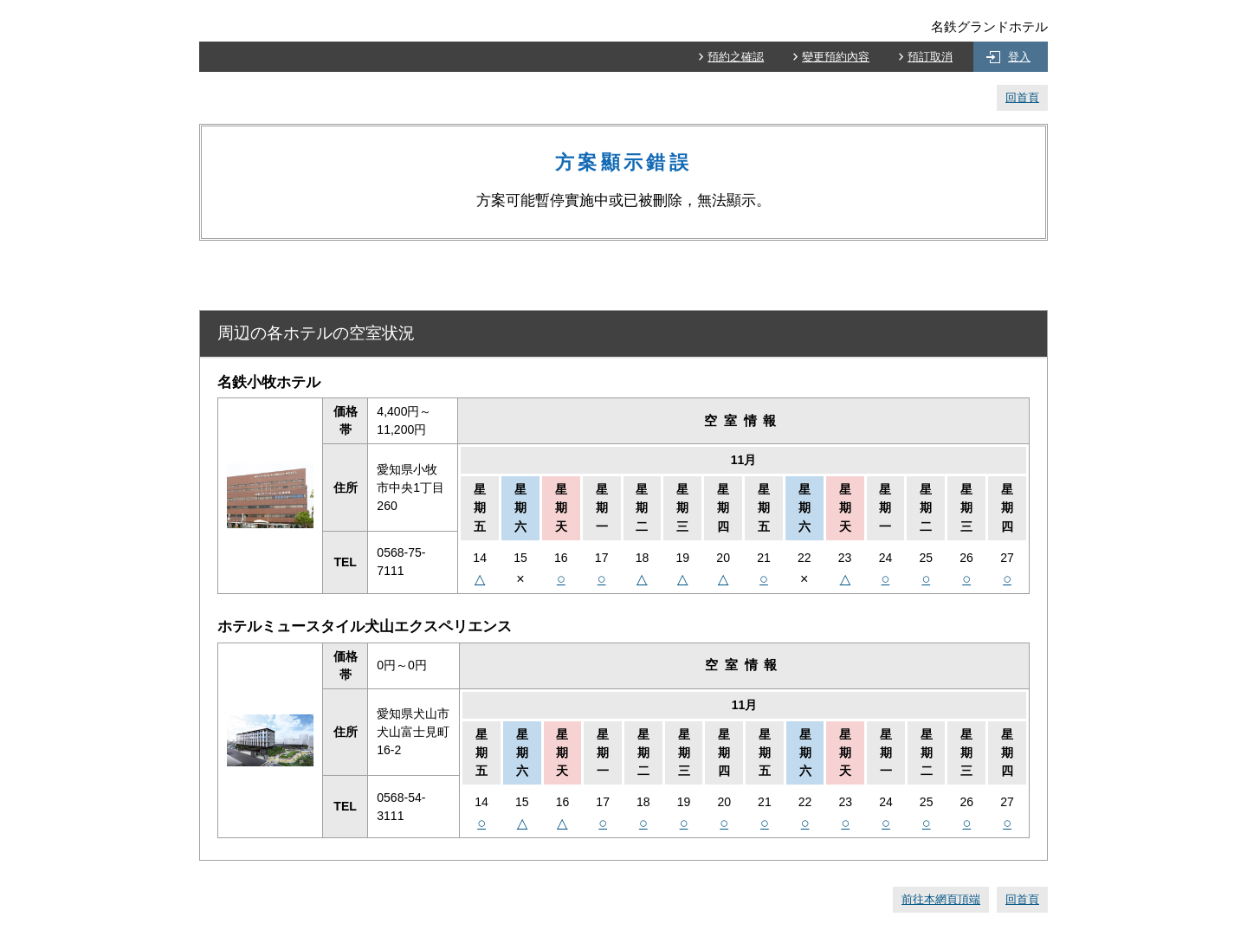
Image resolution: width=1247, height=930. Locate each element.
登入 (1019, 56)
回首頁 (1022, 97)
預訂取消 (930, 56)
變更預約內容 (835, 56)
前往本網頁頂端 (940, 899)
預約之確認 (735, 56)
